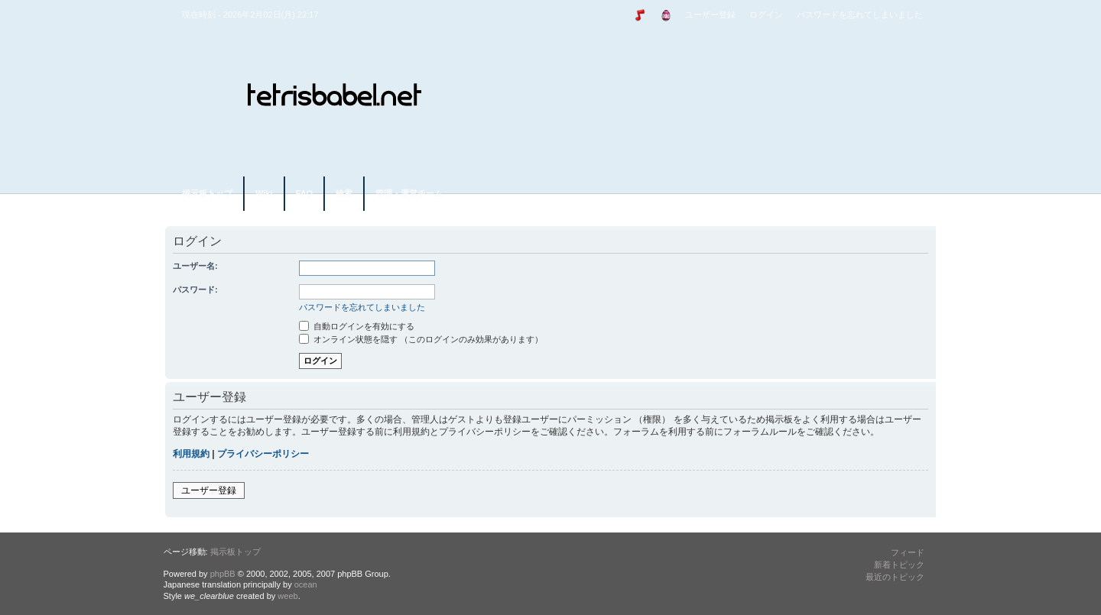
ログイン (766, 14)
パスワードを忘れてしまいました (860, 14)
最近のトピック (895, 576)
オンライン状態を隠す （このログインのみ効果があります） (421, 339)
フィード (907, 552)
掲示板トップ (207, 193)
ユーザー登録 (710, 14)
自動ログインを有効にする (356, 326)
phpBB (222, 573)
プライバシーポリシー (263, 453)
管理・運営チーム (409, 193)
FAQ (304, 193)
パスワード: (195, 289)
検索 (344, 193)
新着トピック (899, 564)
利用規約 (191, 453)
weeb (287, 595)
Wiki (264, 193)
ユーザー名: (195, 265)
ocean (305, 584)
